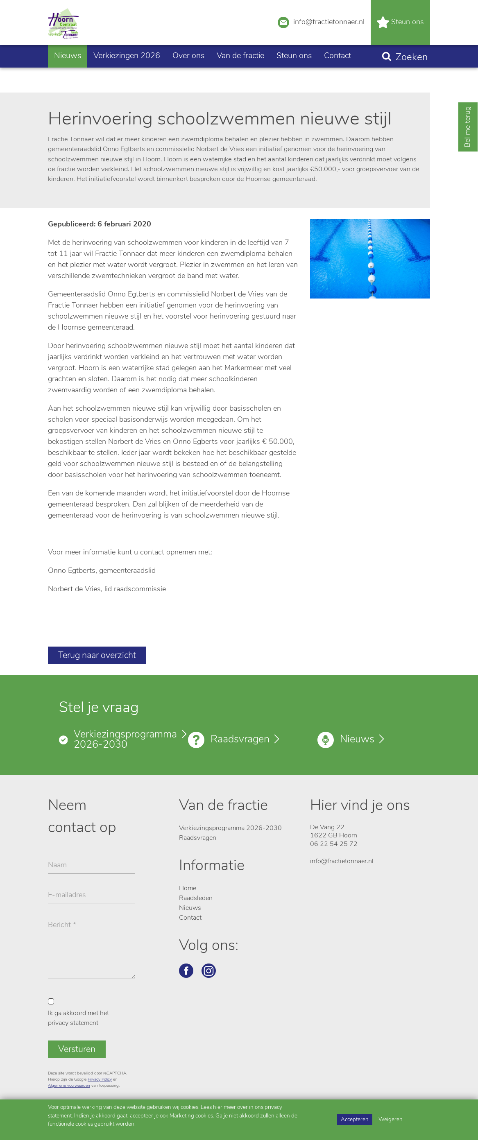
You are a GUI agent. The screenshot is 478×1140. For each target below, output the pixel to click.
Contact (337, 74)
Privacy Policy (100, 1079)
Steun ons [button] (294, 74)
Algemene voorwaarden (69, 1085)
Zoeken (412, 76)
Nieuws (67, 74)
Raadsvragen (240, 740)
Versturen (76, 1049)
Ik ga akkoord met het (78, 1018)
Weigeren (390, 1119)
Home (187, 888)
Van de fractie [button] (240, 74)
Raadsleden (196, 898)
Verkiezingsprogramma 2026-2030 (125, 740)
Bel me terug (468, 126)
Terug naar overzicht (97, 655)
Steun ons (400, 32)
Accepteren (355, 1119)
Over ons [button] (188, 74)
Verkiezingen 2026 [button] (126, 74)
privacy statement (73, 1023)
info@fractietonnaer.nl (321, 30)
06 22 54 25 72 (334, 844)
